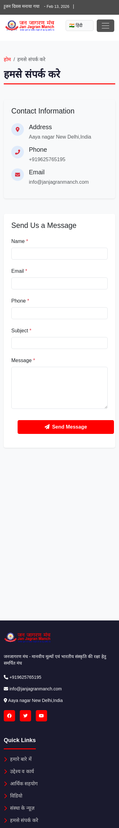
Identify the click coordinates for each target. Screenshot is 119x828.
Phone (20, 300)
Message (23, 360)
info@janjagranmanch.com (59, 182)
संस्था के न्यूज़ (19, 808)
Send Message (66, 427)
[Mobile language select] (80, 25)
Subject (21, 330)
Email (19, 271)
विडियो (13, 796)
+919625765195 (47, 159)
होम (7, 59)
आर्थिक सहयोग (21, 783)
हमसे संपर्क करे (21, 820)
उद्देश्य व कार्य (19, 771)
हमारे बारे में (18, 759)
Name (19, 241)
